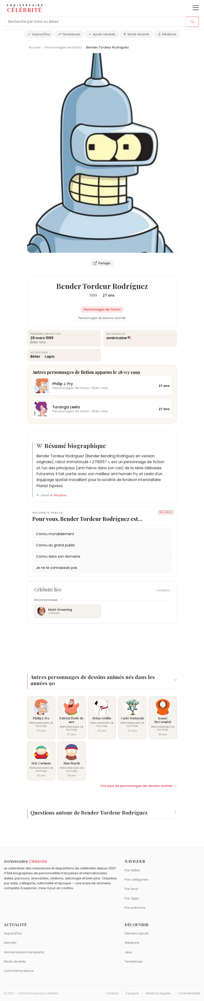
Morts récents (136, 34)
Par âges (132, 898)
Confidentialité (189, 993)
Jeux (128, 952)
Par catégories (136, 879)
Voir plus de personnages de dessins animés (138, 786)
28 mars (37, 337)
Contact (112, 993)
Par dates (132, 870)
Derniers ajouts (137, 933)
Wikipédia (60, 495)
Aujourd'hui (39, 34)
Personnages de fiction (64, 47)
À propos (132, 993)
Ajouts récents (101, 34)
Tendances (69, 34)
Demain (10, 943)
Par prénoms (135, 908)
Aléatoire (166, 34)
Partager (102, 263)
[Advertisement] (102, 646)
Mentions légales (158, 993)
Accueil (34, 47)
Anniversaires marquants (24, 952)
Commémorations (19, 971)
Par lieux (131, 889)
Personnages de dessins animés (102, 318)
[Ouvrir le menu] (195, 7)
